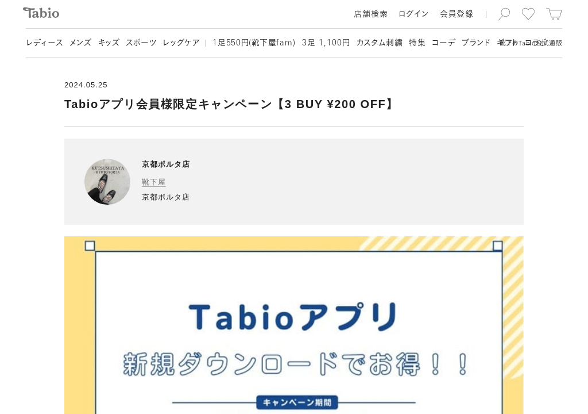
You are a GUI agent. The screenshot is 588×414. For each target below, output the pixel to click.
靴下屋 (154, 182)
